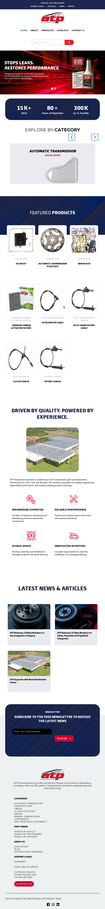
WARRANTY (24, 862)
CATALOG (52, 6)
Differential (26, 819)
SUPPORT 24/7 (28, 884)
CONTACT (78, 30)
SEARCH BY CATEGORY (30, 837)
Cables (23, 808)
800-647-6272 (59, 3)
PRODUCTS (47, 30)
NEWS (62, 6)
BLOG (21, 849)
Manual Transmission (31, 816)
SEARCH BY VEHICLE (29, 831)
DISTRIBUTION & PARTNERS (33, 852)
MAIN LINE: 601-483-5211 (31, 867)
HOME (24, 30)
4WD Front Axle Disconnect (35, 822)
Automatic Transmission (33, 803)
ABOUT (34, 30)
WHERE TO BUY (37, 6)
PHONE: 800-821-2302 (30, 875)
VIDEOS (71, 6)
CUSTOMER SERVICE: (29, 872)
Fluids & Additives (29, 811)
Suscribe (64, 738)
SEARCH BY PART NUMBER (32, 834)
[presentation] (71, 140)
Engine (23, 814)
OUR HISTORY (26, 846)
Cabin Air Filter (28, 806)
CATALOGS (62, 30)
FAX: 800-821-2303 (28, 877)
